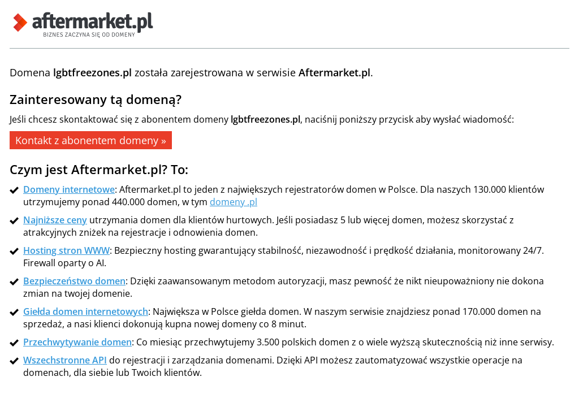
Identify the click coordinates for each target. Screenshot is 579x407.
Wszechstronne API (65, 360)
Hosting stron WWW (66, 250)
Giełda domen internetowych (85, 311)
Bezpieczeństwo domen (74, 281)
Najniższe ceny (55, 220)
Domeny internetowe (69, 189)
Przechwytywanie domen (77, 342)
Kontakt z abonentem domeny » (90, 140)
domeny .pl (233, 202)
